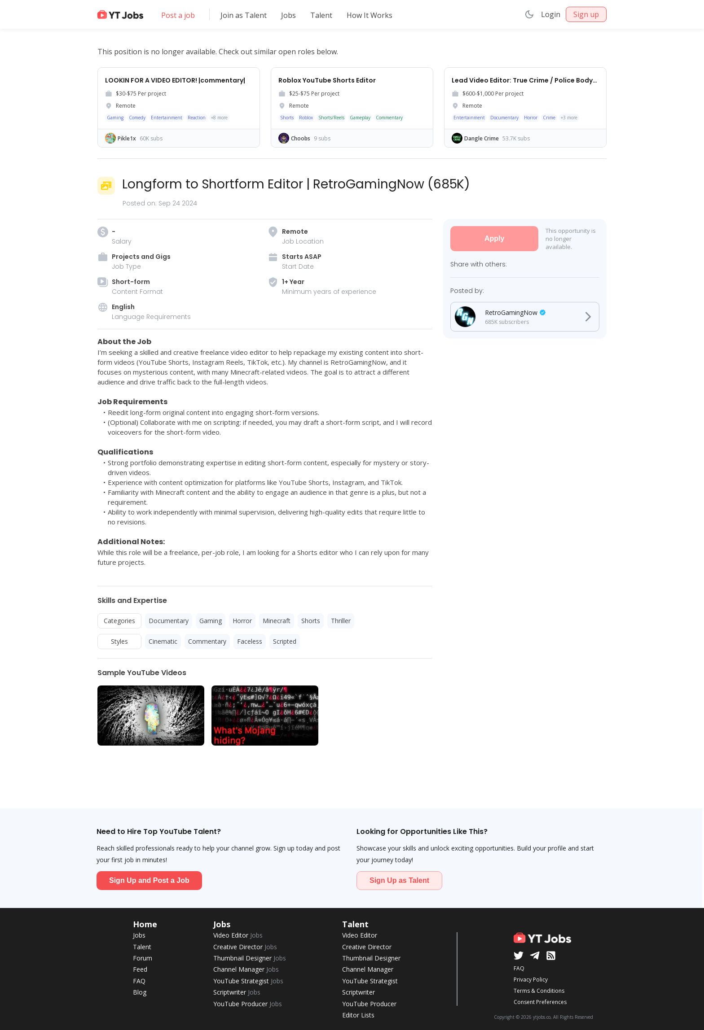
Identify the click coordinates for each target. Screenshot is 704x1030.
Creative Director (245, 947)
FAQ (139, 981)
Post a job (178, 15)
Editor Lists (358, 1015)
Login (550, 14)
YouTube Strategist (248, 981)
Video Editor (238, 935)
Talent (321, 15)
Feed (140, 969)
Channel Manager (246, 969)
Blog (139, 992)
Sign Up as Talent (399, 880)
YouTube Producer (247, 1003)
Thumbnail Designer (249, 958)
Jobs (288, 15)
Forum (142, 958)
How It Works (369, 15)
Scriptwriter (236, 992)
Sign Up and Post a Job (149, 880)
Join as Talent (243, 15)
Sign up (586, 14)
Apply (494, 238)
